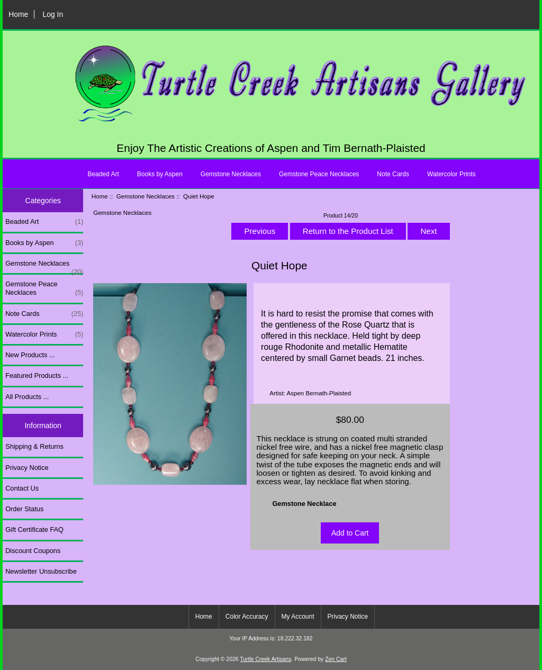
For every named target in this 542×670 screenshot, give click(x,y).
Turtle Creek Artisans (265, 659)
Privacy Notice (26, 468)
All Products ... (27, 397)
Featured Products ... (36, 375)
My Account (298, 616)
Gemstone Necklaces (145, 196)
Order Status (24, 509)
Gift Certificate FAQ (34, 529)
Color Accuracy (246, 616)
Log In (52, 14)
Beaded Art (103, 174)
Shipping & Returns (34, 446)
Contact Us (22, 488)
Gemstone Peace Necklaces (319, 174)
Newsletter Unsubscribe (41, 571)
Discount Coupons (32, 551)
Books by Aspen (160, 174)
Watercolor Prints (451, 174)
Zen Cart (336, 659)
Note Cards (393, 174)
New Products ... (30, 355)
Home (18, 14)
